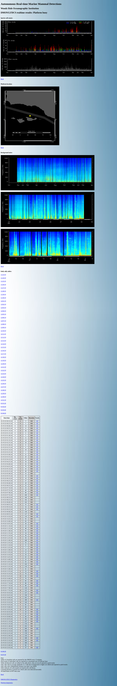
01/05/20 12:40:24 (6, 540)
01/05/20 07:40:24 (6, 492)
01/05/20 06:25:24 (6, 481)
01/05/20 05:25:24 (6, 471)
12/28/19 (3, 390)
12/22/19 (3, 370)
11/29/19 (3, 294)
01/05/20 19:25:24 (6, 604)
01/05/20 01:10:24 (6, 430)
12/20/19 (3, 364)
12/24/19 (3, 377)
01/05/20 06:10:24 (6, 478)
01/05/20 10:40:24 (6, 521)
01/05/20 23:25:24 (6, 643)
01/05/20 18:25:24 (6, 595)
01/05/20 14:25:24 (6, 557)
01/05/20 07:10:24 (6, 488)
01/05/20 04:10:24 (6, 459)
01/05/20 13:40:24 (6, 550)
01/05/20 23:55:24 (6, 647)
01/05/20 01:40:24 (6, 435)
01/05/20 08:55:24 (6, 504)
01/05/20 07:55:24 (6, 495)
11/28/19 (3, 291)
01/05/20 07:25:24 (6, 490)
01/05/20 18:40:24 (6, 597)
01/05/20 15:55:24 (6, 571)
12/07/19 (3, 321)
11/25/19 (3, 281)
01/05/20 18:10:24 (6, 593)
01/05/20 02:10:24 (6, 440)
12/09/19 (3, 327)
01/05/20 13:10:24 (6, 545)
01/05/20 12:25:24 (6, 538)
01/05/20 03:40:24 (6, 454)
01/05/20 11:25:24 (6, 528)
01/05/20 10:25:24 (6, 519)
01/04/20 (3, 413)
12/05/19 (3, 314)
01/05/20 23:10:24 (6, 640)
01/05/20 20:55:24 (6, 619)
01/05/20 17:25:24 (6, 585)
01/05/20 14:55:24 (6, 562)
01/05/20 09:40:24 (6, 511)
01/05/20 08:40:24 (6, 502)
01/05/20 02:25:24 (6, 442)
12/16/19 (3, 350)
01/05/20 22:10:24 (6, 631)
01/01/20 (3, 403)
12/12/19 (3, 337)
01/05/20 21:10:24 (6, 621)
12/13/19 (3, 340)
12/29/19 (3, 393)
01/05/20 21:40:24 (6, 626)
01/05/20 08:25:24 (6, 500)
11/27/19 (3, 288)
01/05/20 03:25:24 (6, 452)
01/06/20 (3, 651)
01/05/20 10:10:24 (6, 516)
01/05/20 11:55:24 (6, 533)
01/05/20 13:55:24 (6, 552)
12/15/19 (3, 347)
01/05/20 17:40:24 (6, 588)
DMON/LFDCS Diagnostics (9, 679)
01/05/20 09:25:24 (6, 509)
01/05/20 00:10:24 (6, 421)
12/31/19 (3, 400)
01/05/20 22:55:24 (6, 638)
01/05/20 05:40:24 (6, 473)
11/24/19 (3, 278)
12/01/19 (3, 301)
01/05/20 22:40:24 (6, 635)
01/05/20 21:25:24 (6, 623)
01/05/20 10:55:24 (6, 523)
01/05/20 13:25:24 (6, 547)
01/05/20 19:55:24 (6, 609)
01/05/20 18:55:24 (6, 600)
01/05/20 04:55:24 (6, 466)
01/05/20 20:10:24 (6, 612)
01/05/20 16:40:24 (6, 578)
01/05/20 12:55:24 (6, 542)
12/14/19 (3, 344)
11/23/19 (3, 274)
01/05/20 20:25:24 (6, 614)
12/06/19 (3, 317)
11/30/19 (3, 298)
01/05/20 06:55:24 (6, 485)
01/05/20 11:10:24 (6, 526)
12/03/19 (3, 307)
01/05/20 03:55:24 (6, 457)
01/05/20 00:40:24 (6, 426)
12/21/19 (3, 367)
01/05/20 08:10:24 (6, 497)
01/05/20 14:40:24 (6, 559)
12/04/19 (3, 311)
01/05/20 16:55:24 (6, 581)
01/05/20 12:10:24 (6, 535)
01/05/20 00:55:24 (6, 428)
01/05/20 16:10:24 (6, 573)
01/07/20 (3, 654)
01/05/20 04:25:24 (6, 461)
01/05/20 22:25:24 (6, 633)
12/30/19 (3, 397)
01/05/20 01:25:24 (6, 433)
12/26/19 (3, 383)
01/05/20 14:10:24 (6, 554)
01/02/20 (3, 406)
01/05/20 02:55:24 (6, 447)
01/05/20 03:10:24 (6, 450)
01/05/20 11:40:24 (6, 531)
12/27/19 (3, 387)
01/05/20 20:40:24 (6, 616)
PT (37, 421)
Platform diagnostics (7, 683)
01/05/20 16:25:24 (6, 576)
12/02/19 (3, 304)
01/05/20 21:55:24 (6, 628)
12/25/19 (3, 380)
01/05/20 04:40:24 (6, 464)
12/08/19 (3, 324)
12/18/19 (3, 357)
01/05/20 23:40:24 (6, 645)
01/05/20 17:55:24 (6, 590)
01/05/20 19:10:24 (6, 602)
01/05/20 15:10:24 (6, 564)
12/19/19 (3, 360)
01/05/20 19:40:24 (6, 607)
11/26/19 (3, 284)
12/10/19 (3, 331)
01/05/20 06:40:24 (6, 483)
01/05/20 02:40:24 (6, 445)
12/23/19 (3, 373)
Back (2, 79)
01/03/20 (3, 410)
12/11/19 (3, 334)
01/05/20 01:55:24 (6, 438)
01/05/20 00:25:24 (6, 423)
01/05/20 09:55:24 (6, 514)
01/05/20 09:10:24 (6, 507)
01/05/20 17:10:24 (6, 583)
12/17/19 (3, 354)
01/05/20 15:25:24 (6, 566)
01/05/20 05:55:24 (6, 476)
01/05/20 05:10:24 (6, 469)
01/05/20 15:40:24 (6, 569)
